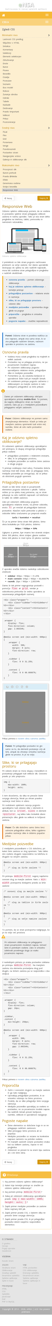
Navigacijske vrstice (12, 156)
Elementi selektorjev (12, 56)
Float (5, 132)
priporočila (14, 314)
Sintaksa (6, 46)
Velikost (6, 115)
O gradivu (6, 1255)
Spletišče (6, 1305)
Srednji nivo (8, 127)
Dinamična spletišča (10, 1287)
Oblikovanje (7, 1281)
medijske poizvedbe (19, 307)
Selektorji (7, 53)
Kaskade (6, 104)
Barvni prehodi (9, 173)
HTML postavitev (30, 1279)
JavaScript (6, 1308)
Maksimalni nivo (10, 165)
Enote (5, 63)
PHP (4, 1310)
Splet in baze (8, 1292)
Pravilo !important (11, 111)
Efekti (5, 179)
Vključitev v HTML (11, 42)
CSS (4, 1302)
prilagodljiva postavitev (21, 293)
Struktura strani (9, 1279)
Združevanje (8, 60)
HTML (4, 1300)
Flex (4, 135)
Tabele (6, 101)
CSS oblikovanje (30, 1281)
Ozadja (6, 77)
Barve (5, 67)
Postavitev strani (10, 152)
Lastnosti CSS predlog (13, 39)
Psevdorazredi (9, 149)
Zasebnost (6, 1262)
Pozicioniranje (9, 122)
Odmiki (6, 98)
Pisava (6, 70)
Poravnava (7, 142)
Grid (4, 139)
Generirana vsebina (11, 183)
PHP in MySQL (8, 1313)
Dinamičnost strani (31, 1287)
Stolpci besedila (10, 186)
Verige (5, 145)
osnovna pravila (17, 279)
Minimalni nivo (10, 35)
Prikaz (5, 118)
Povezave (7, 80)
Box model (8, 87)
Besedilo (7, 73)
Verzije (5, 1257)
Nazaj (8, 198)
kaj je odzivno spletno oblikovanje (26, 286)
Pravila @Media (10, 176)
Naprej (44, 198)
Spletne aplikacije (9, 1289)
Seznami (6, 84)
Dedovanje (8, 108)
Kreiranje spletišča (31, 1284)
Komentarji (8, 49)
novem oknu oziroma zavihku (31, 742)
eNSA (29, 1320)
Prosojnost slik (9, 169)
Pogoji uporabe (8, 1260)
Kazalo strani (7, 1272)
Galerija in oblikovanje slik (15, 159)
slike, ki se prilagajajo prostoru (25, 300)
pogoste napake (17, 321)
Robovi (6, 91)
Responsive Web (10, 190)
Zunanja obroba (10, 94)
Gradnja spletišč (9, 1284)
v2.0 (36, 1320)
